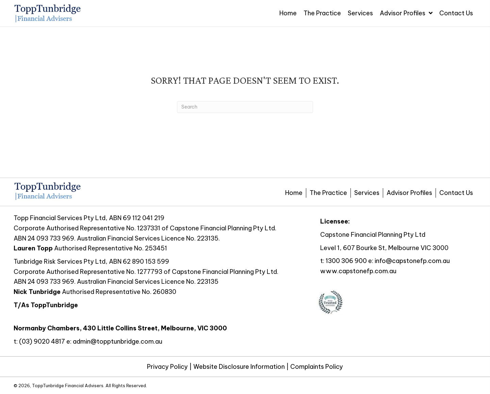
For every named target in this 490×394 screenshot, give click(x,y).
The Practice (328, 193)
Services (366, 193)
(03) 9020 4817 (42, 341)
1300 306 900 (346, 261)
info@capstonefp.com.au (412, 261)
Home (294, 193)
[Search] (245, 107)
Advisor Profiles (409, 193)
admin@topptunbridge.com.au (117, 341)
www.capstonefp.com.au (358, 271)
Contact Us (456, 193)
